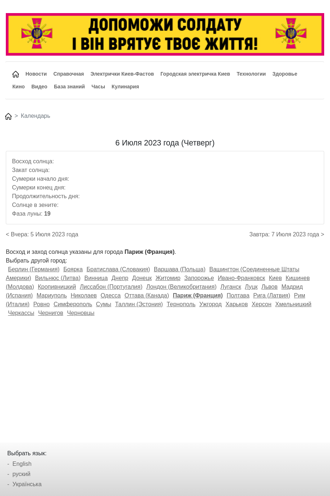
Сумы (103, 304)
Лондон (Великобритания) (181, 287)
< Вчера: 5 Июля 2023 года (42, 234)
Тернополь (181, 304)
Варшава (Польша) (180, 269)
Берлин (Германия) (34, 269)
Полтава (238, 295)
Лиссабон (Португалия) (111, 287)
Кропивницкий (57, 287)
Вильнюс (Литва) (57, 278)
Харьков (237, 304)
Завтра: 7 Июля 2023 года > (286, 234)
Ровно (41, 304)
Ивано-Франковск (241, 278)
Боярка (73, 269)
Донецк (142, 278)
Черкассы (21, 313)
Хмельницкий (293, 304)
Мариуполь (52, 295)
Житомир (167, 278)
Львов (269, 287)
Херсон (261, 304)
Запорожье (199, 278)
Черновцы (80, 313)
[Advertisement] (165, 377)
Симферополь (72, 304)
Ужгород (210, 304)
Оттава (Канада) (146, 295)
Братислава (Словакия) (118, 269)
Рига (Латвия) (271, 295)
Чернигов (50, 313)
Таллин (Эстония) (139, 304)
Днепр (120, 278)
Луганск (230, 287)
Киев (275, 278)
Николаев (84, 295)
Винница (96, 278)
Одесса (111, 295)
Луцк (251, 287)
